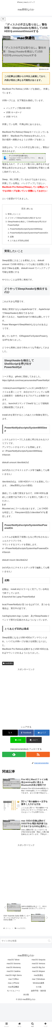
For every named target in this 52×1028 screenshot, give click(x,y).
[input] (26, 941)
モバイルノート (13, 991)
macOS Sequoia (38, 960)
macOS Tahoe (13, 960)
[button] (34, 740)
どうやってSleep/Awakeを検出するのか (24, 218)
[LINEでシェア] (18, 740)
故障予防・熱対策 (38, 991)
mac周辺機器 (13, 987)
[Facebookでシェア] (26, 733)
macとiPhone (13, 983)
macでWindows (38, 979)
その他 (38, 987)
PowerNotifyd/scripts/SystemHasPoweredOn (29, 233)
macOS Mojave (38, 971)
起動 (12, 237)
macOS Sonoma (13, 963)
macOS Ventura (38, 963)
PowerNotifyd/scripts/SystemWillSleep (26, 229)
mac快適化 (8, 663)
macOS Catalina (13, 971)
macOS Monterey (13, 967)
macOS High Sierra (13, 975)
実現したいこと (14, 214)
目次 (23, 208)
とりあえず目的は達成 (19, 240)
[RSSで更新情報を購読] (38, 754)
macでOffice (13, 979)
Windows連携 (38, 983)
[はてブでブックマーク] (42, 733)
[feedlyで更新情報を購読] (14, 754)
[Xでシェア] (10, 733)
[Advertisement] (25, 696)
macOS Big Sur (38, 967)
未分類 (26, 994)
